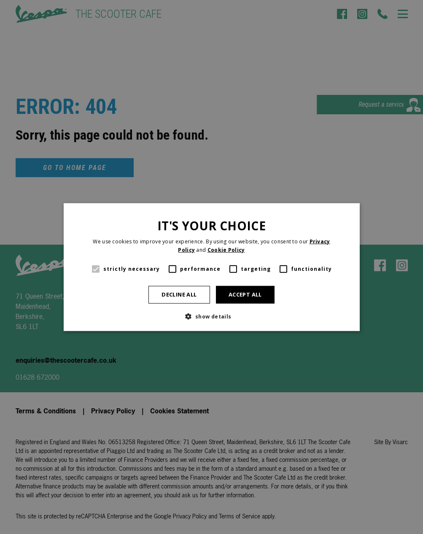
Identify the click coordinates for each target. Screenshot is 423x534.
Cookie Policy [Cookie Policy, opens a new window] (226, 250)
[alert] (211, 267)
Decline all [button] (179, 294)
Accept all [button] (245, 294)
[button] (211, 316)
